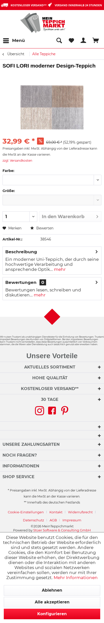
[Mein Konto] (84, 41)
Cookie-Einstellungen (26, 512)
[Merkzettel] (71, 41)
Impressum (71, 520)
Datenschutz (33, 520)
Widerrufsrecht (80, 512)
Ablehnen (52, 590)
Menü (14, 40)
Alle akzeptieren (52, 602)
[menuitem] (13, 41)
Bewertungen (21, 282)
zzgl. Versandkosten (17, 160)
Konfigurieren (52, 613)
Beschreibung (21, 251)
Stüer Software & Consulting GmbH (62, 530)
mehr (59, 269)
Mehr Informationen (76, 577)
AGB (53, 520)
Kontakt (55, 512)
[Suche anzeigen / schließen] (59, 41)
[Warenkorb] (96, 41)
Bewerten (41, 228)
